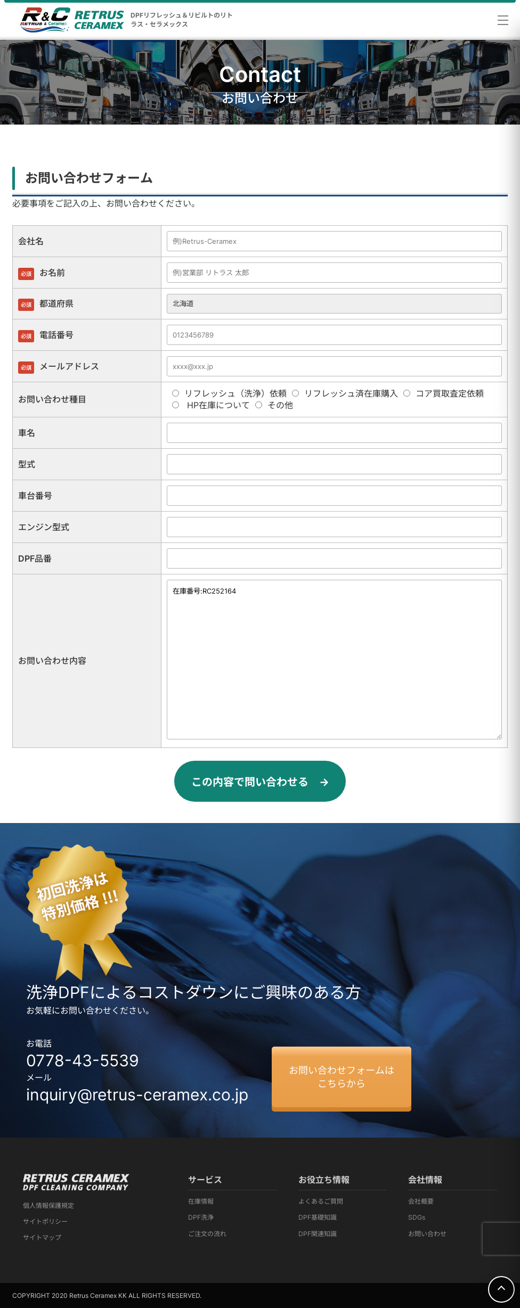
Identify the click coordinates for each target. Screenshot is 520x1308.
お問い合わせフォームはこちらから (341, 1077)
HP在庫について (211, 405)
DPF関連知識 (317, 1234)
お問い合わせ (427, 1234)
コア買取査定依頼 (443, 393)
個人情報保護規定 (48, 1206)
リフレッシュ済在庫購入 (345, 393)
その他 (274, 405)
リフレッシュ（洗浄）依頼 (229, 393)
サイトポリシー (45, 1221)
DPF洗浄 (201, 1217)
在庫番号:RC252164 (334, 659)
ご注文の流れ (207, 1234)
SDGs (416, 1217)
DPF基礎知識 (317, 1217)
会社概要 (421, 1201)
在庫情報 (201, 1201)
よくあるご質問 (320, 1201)
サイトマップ (42, 1237)
